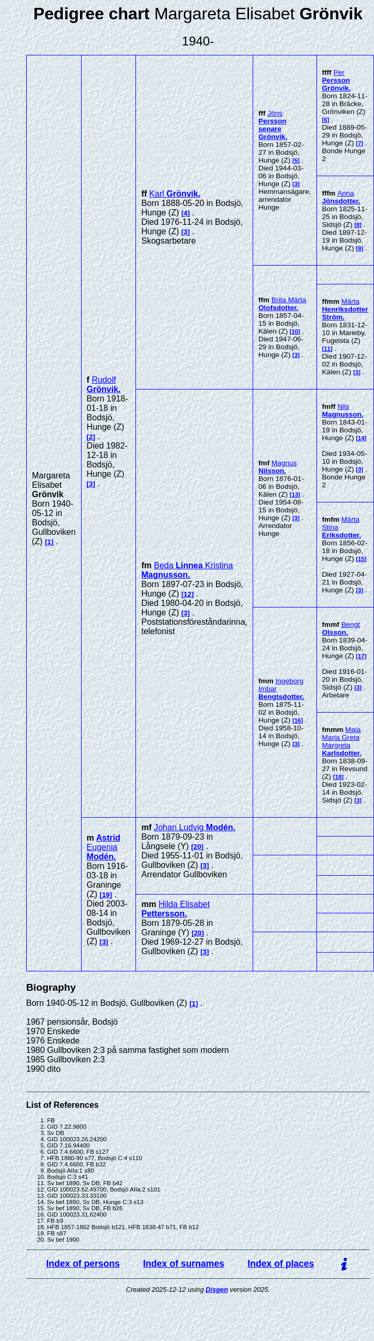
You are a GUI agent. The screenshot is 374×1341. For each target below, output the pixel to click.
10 (294, 331)
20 (197, 847)
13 (294, 494)
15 (361, 559)
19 (106, 895)
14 (361, 438)
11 (327, 349)
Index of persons (83, 1263)
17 (361, 656)
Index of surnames (183, 1263)
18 (338, 777)
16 (297, 720)
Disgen (217, 1289)
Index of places (280, 1263)
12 (187, 594)
